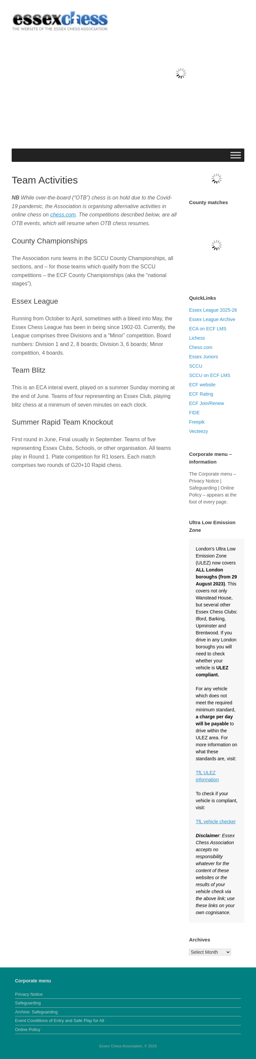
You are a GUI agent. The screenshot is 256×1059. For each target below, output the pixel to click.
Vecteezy (198, 431)
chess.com (63, 214)
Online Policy (27, 1029)
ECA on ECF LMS (207, 328)
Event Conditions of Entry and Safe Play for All (59, 1020)
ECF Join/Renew (206, 403)
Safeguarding (28, 1002)
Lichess (197, 338)
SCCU (195, 366)
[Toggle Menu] (235, 155)
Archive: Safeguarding (36, 1011)
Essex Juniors (203, 356)
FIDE (194, 412)
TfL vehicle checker (216, 821)
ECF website (202, 384)
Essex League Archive (212, 319)
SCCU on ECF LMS (209, 375)
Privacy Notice (29, 994)
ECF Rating (201, 394)
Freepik (197, 422)
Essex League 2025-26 (213, 310)
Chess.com (200, 347)
